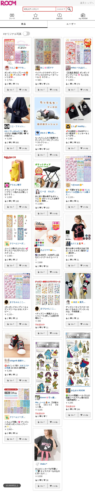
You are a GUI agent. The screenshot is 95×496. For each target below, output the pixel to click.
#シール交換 (73, 192)
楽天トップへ (87, 3)
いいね (24, 89)
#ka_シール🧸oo (42, 402)
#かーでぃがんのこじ (14, 131)
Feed (12, 16)
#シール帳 (83, 192)
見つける (36, 16)
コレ (12, 89)
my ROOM (83, 16)
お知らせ (59, 16)
